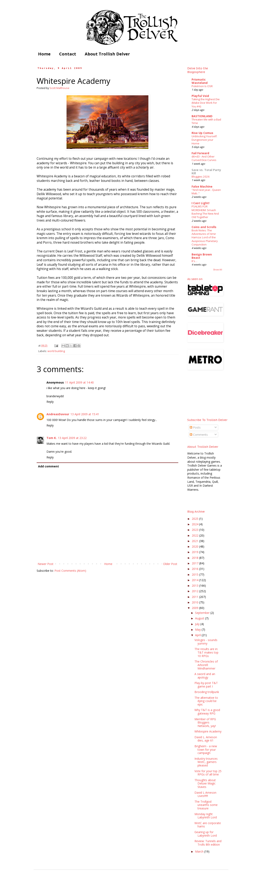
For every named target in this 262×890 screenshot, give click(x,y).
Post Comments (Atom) (70, 571)
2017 (195, 563)
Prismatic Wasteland (200, 81)
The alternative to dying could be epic (206, 701)
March (199, 851)
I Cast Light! (200, 203)
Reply (50, 402)
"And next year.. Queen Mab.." (206, 191)
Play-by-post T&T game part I (206, 684)
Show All (217, 269)
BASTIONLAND (202, 116)
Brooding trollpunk (206, 692)
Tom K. (51, 438)
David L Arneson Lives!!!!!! (205, 794)
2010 (195, 602)
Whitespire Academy (207, 731)
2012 (195, 591)
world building (56, 351)
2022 (195, 535)
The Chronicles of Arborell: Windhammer (206, 664)
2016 (195, 569)
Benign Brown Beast (202, 256)
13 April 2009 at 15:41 (84, 414)
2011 (195, 597)
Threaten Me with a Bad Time (206, 121)
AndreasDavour (57, 414)
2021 (195, 541)
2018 (195, 558)
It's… (194, 261)
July (197, 624)
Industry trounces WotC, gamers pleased (206, 762)
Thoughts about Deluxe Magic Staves (205, 783)
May (198, 629)
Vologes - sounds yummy (205, 641)
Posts (195, 427)
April (198, 635)
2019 (195, 552)
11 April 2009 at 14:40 (79, 382)
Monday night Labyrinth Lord (205, 815)
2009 (195, 608)
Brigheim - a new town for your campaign (205, 749)
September (202, 613)
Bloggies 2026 (201, 176)
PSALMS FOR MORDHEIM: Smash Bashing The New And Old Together (205, 212)
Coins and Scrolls (204, 227)
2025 (195, 519)
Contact (67, 54)
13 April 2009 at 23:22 (72, 438)
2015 (195, 574)
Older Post (170, 564)
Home (44, 54)
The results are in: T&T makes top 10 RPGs (206, 652)
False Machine (202, 186)
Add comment (48, 466)
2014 (195, 580)
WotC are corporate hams (207, 824)
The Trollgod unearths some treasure (206, 805)
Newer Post (45, 564)
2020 (195, 546)
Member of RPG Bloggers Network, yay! (205, 722)
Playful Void (200, 96)
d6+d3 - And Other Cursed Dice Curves (204, 158)
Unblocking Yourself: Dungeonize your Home (204, 139)
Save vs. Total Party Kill (206, 171)
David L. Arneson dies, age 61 (205, 739)
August (200, 618)
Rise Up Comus (202, 133)
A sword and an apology (204, 675)
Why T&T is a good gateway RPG (207, 711)
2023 (195, 530)
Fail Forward (200, 153)
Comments (199, 435)
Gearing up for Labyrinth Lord (205, 833)
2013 (195, 585)
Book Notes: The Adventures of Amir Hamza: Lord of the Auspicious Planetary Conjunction (205, 237)
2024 (195, 524)
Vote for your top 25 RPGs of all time (207, 772)
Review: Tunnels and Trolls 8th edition (207, 842)
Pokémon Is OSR (202, 86)
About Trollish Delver (107, 54)
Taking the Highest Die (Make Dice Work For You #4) (206, 102)
